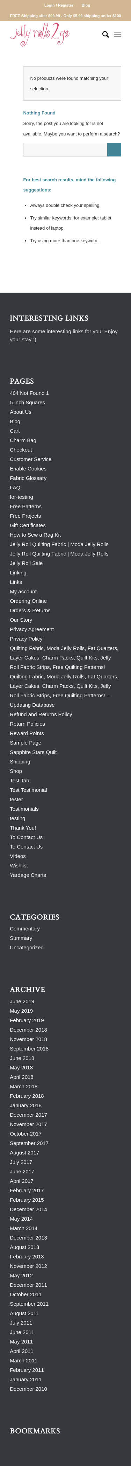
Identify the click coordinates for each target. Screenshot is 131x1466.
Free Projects (25, 516)
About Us (20, 412)
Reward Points (27, 733)
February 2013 (27, 1256)
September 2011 (29, 1304)
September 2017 (29, 1143)
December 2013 (28, 1238)
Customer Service (30, 459)
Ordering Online (28, 601)
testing (17, 818)
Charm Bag (23, 440)
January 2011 (26, 1379)
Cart (15, 431)
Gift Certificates (28, 525)
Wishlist (19, 865)
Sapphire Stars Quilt (33, 752)
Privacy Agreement (32, 629)
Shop (16, 771)
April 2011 (22, 1351)
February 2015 (27, 1200)
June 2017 (22, 1171)
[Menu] (117, 34)
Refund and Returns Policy (41, 714)
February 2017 (27, 1190)
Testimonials (24, 809)
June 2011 (22, 1332)
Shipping (20, 762)
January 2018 (26, 1105)
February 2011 (27, 1370)
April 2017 (22, 1181)
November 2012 (28, 1266)
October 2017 (26, 1134)
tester (16, 799)
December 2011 (28, 1285)
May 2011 (21, 1342)
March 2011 (23, 1360)
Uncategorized (27, 947)
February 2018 (27, 1096)
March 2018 (23, 1086)
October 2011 (26, 1294)
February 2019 (27, 1020)
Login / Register (58, 5)
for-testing (21, 497)
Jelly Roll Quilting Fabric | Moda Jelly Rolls (59, 544)
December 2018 (28, 1030)
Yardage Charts (28, 875)
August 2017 (24, 1153)
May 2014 (21, 1219)
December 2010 (28, 1389)
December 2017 (28, 1115)
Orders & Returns (30, 610)
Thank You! (23, 828)
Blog (86, 5)
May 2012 (21, 1275)
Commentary (25, 928)
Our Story (21, 620)
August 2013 (24, 1247)
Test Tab (19, 780)
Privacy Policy (26, 639)
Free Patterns (26, 506)
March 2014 (23, 1228)
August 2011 (24, 1313)
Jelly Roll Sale (26, 563)
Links (16, 582)
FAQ (15, 487)
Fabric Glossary (28, 478)
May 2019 (21, 1011)
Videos (18, 856)
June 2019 (22, 1001)
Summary (21, 938)
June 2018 (22, 1058)
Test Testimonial (28, 790)
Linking (18, 572)
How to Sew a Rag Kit (35, 535)
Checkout (21, 450)
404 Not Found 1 (29, 393)
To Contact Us (26, 837)
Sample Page (25, 743)
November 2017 (28, 1124)
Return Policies (27, 724)
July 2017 (21, 1162)
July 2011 (21, 1323)
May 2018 (21, 1067)
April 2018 (22, 1077)
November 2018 (28, 1039)
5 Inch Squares (27, 402)
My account (23, 591)
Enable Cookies (28, 469)
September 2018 (29, 1049)
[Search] (102, 35)
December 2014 (28, 1209)
